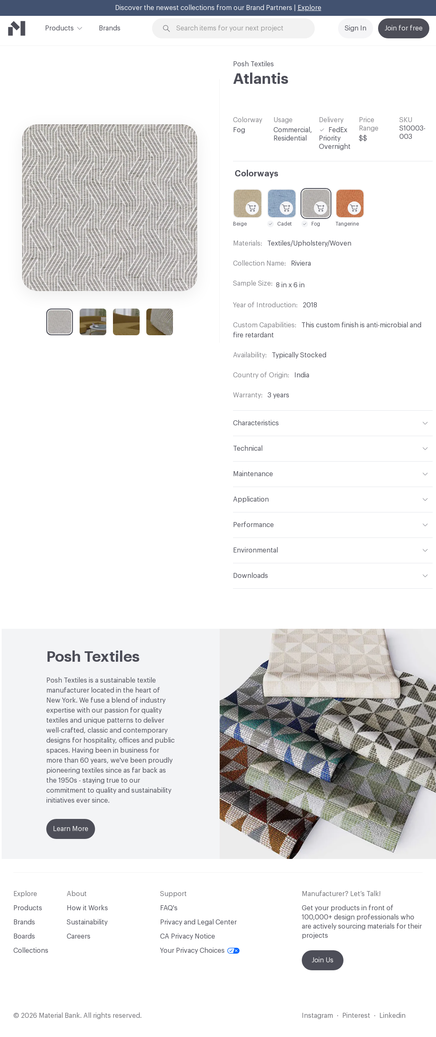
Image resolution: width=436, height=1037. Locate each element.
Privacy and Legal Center (198, 922)
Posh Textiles (253, 64)
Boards (24, 936)
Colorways (256, 174)
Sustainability (87, 922)
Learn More (70, 829)
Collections (30, 950)
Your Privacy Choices (200, 950)
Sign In (355, 28)
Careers (78, 936)
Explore (309, 8)
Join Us (322, 960)
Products (59, 27)
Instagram (317, 1015)
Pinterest (356, 1015)
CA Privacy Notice (187, 936)
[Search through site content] (238, 28)
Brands (109, 28)
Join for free (404, 28)
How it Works (87, 908)
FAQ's (169, 908)
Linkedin (392, 1015)
